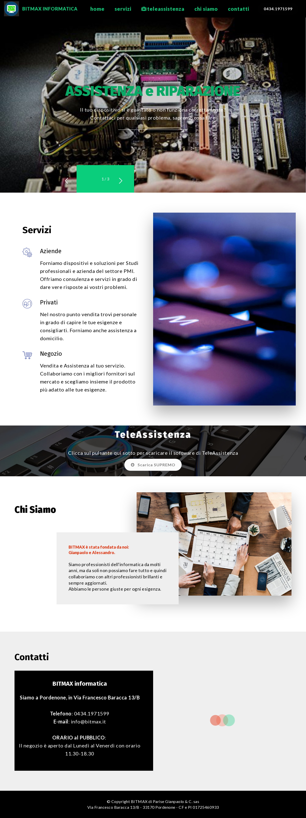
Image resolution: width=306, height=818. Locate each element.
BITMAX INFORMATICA (52, 9)
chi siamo (206, 9)
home (97, 9)
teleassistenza (162, 9)
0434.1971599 (278, 8)
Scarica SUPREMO (153, 464)
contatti (238, 9)
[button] (89, 179)
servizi (123, 9)
